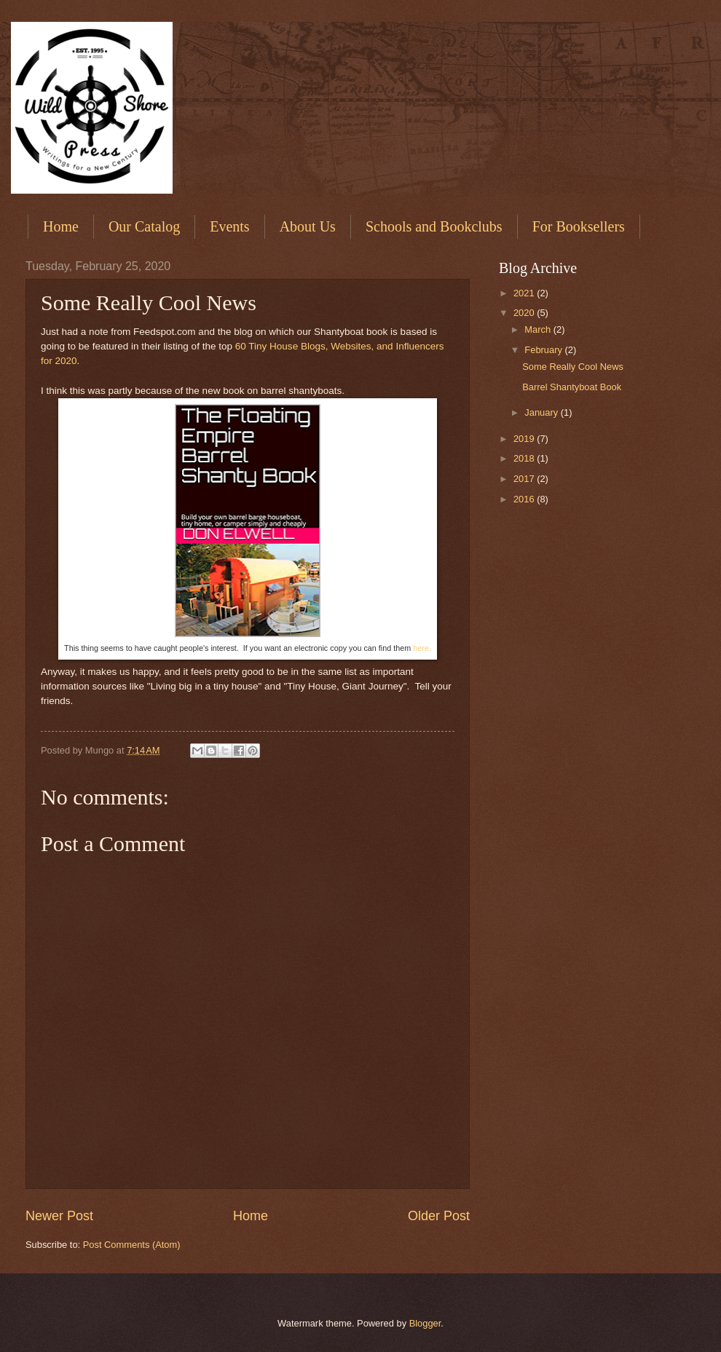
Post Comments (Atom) (132, 1244)
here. (422, 648)
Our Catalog (144, 226)
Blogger (425, 1323)
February (544, 349)
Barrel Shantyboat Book (571, 387)
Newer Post (59, 1216)
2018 (525, 458)
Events (229, 226)
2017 (525, 478)
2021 (525, 293)
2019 (525, 438)
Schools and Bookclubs (434, 226)
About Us (308, 226)
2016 (525, 499)
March (538, 329)
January (542, 412)
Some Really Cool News (572, 366)
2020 (525, 312)
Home (61, 226)
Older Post (439, 1216)
